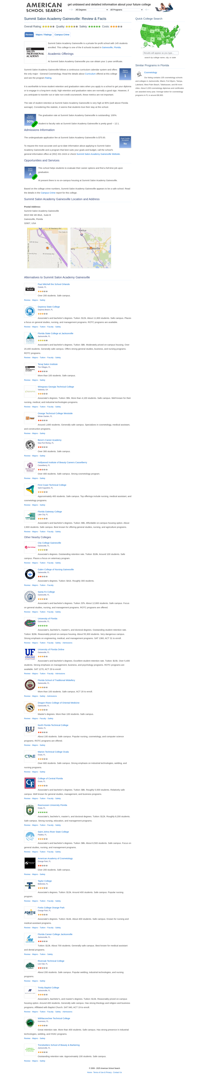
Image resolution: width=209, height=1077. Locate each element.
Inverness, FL (43, 1021)
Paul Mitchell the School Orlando (54, 284)
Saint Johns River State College (53, 831)
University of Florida (47, 618)
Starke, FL (42, 728)
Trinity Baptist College (48, 987)
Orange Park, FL (44, 861)
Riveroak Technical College (51, 961)
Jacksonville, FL (44, 336)
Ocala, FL (41, 755)
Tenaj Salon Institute (48, 364)
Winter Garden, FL (45, 416)
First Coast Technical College (52, 485)
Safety (42, 300)
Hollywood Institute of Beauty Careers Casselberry (62, 462)
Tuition (43, 327)
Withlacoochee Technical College (54, 1018)
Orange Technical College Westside (55, 413)
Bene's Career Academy (49, 440)
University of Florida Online (51, 649)
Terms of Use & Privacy (102, 1072)
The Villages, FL (44, 367)
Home (89, 1072)
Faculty (50, 327)
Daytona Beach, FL (45, 310)
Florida (117, 47)
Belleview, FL (43, 884)
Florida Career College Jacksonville (55, 934)
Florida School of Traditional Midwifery (56, 680)
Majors (35, 300)
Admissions (67, 643)
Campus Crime (62, 34)
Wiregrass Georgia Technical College (56, 386)
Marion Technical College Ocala (53, 751)
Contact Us (117, 1072)
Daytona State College (49, 306)
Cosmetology (150, 72)
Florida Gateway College (50, 511)
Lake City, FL (43, 515)
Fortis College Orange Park (51, 907)
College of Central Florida (50, 778)
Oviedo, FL (42, 287)
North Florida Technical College (53, 725)
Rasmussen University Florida (52, 805)
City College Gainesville (49, 543)
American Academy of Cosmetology (55, 858)
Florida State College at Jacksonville (55, 333)
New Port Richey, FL (46, 443)
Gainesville (107, 47)
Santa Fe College (46, 592)
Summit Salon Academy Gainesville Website (98, 154)
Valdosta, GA (43, 390)
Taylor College (45, 881)
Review (29, 34)
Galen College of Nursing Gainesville (56, 569)
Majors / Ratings (44, 34)
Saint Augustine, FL (45, 488)
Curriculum (90, 73)
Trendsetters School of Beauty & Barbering (59, 1045)
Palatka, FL (42, 835)
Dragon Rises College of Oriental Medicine (58, 702)
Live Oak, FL (43, 964)
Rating (48, 78)
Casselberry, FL (44, 465)
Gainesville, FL (43, 546)
